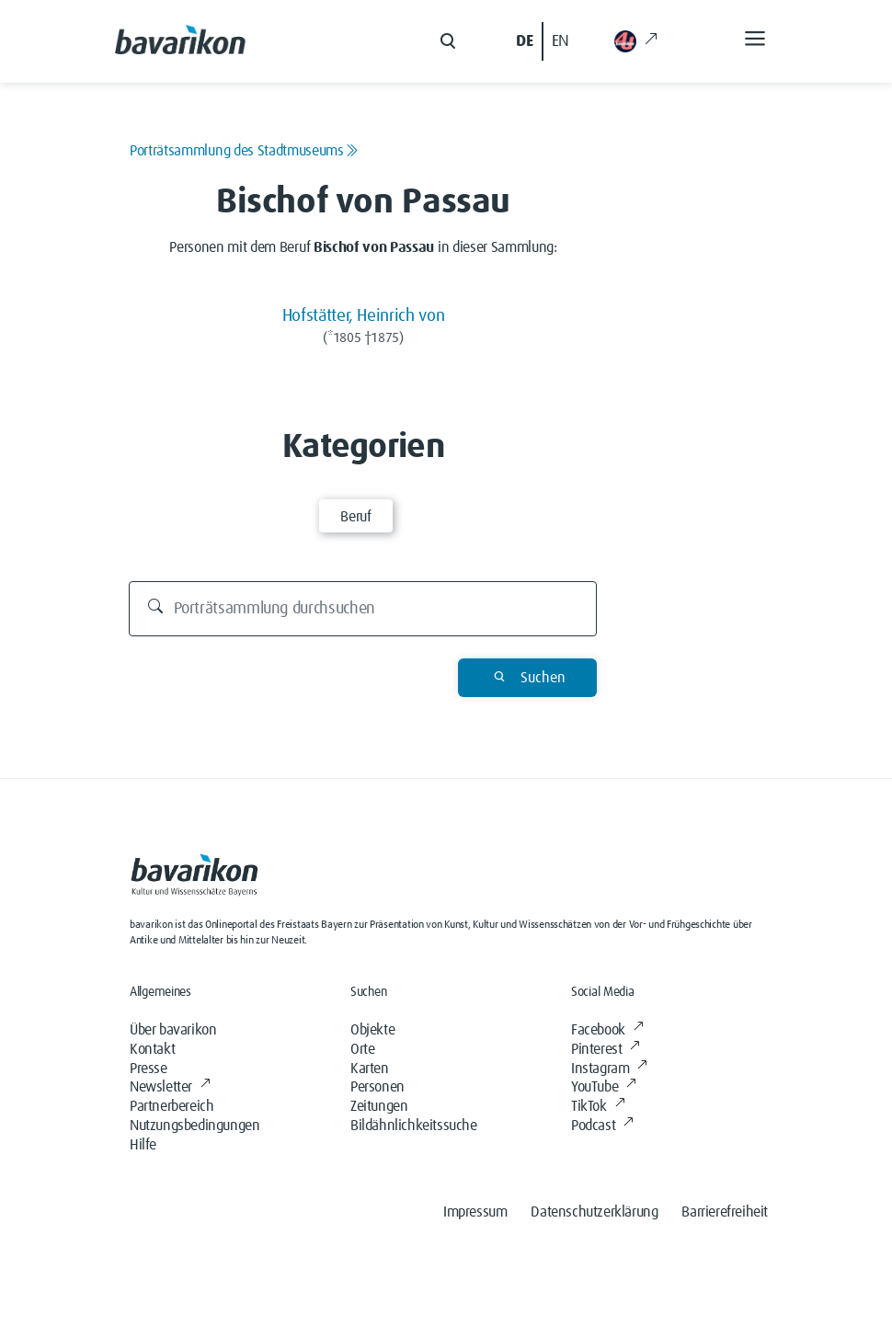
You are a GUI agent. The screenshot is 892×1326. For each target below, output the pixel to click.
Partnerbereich (171, 1106)
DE (524, 41)
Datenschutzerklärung (594, 1212)
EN (560, 41)
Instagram (609, 1068)
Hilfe (143, 1144)
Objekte (372, 1030)
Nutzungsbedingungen (194, 1125)
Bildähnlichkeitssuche (413, 1125)
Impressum (475, 1212)
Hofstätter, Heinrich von (363, 316)
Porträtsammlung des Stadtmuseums (244, 150)
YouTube (603, 1087)
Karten (369, 1068)
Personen (377, 1087)
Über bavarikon (173, 1030)
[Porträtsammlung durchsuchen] (363, 608)
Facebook (607, 1030)
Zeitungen (378, 1106)
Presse (148, 1068)
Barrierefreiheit (724, 1212)
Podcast (602, 1125)
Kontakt (152, 1049)
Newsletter (170, 1087)
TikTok (597, 1106)
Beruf (355, 516)
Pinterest (605, 1049)
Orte (362, 1049)
